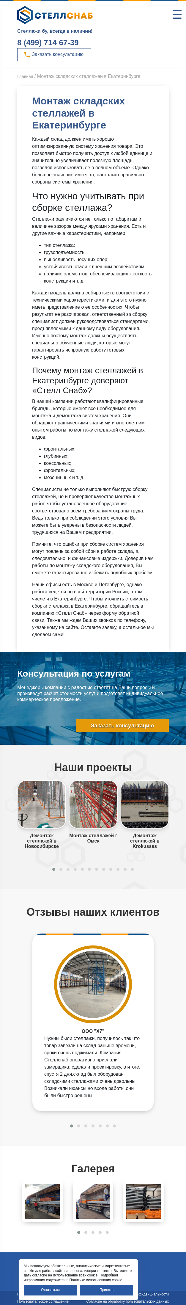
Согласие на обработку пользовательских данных (127, 1301)
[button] (53, 869)
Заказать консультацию (53, 54)
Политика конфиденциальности (142, 1294)
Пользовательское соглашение (43, 1301)
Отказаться (50, 1290)
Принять (107, 1290)
